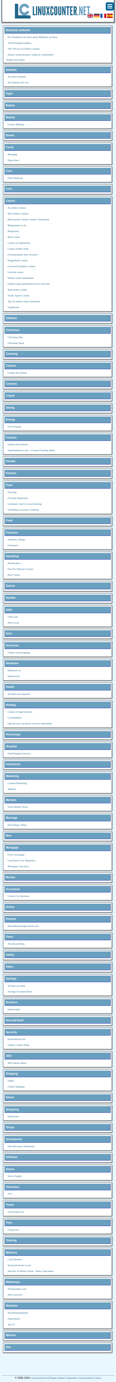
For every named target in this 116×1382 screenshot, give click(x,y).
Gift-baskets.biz (16, 1211)
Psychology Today (17, 824)
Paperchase (13, 160)
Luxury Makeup (16, 124)
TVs (10, 1193)
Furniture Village (16, 539)
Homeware (13, 1116)
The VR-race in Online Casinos (24, 48)
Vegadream (13, 307)
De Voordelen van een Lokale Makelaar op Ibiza (32, 37)
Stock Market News (18, 806)
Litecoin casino (16, 272)
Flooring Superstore (18, 498)
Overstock (13, 545)
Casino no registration (19, 242)
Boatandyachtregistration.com (23, 926)
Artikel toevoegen (15, 59)
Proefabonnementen (18, 1312)
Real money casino (17, 289)
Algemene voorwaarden (79, 1377)
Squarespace (14, 1318)
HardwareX (14, 676)
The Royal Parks (16, 943)
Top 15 (11, 1324)
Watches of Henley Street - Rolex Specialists (31, 1271)
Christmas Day (15, 337)
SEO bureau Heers (17, 1062)
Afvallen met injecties (19, 694)
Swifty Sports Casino (19, 295)
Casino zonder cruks (18, 248)
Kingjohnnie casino (18, 260)
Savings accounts (16, 985)
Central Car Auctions (18, 896)
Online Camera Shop (18, 1044)
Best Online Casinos (18, 213)
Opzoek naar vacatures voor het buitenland (29, 723)
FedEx (11, 1080)
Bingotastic (13, 231)
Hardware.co (14, 670)
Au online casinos (17, 207)
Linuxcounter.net (39, 1377)
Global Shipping (16, 1086)
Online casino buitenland (20, 277)
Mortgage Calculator (18, 866)
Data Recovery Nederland (21, 1146)
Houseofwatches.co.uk (19, 1265)
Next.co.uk (13, 622)
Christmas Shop (16, 343)
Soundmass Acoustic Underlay (23, 509)
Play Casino (14, 574)
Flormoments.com (17, 1288)
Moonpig (12, 154)
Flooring (12, 492)
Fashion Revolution (18, 444)
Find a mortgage (16, 854)
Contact (97, 1377)
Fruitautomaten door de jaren (23, 254)
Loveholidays (15, 717)
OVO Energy (14, 426)
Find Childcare (15, 178)
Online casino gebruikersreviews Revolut (29, 283)
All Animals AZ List (18, 82)
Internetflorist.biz (17, 1039)
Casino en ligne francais (20, 711)
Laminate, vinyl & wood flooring (25, 503)
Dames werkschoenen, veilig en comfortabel (30, 54)
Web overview (15, 1294)
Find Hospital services (19, 753)
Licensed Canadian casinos (21, 266)
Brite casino (14, 237)
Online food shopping (19, 652)
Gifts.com (13, 616)
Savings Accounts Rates (20, 991)
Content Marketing (17, 783)
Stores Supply (15, 1176)
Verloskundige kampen (19, 42)
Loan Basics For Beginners (21, 860)
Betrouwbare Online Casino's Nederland (28, 219)
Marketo (12, 789)
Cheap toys (13, 1229)
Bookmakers (14, 563)
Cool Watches (15, 1259)
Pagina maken (57, 1377)
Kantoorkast (14, 1009)
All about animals (17, 76)
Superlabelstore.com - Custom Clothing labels (31, 450)
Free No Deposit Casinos (20, 569)
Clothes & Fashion (17, 372)
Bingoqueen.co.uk (17, 225)
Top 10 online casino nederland (24, 301)
